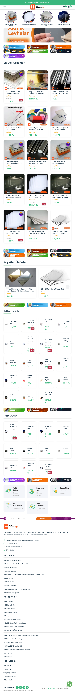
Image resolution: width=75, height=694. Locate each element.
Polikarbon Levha (10, 626)
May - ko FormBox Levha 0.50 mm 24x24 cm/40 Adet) (37, 93)
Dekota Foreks (9, 622)
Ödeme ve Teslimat (10, 596)
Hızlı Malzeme (51, 690)
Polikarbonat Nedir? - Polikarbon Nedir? (17, 600)
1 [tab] (8, 40)
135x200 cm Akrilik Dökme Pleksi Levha (13, 196)
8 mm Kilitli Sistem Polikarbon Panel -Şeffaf (13, 357)
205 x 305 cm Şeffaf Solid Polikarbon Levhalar (60, 129)
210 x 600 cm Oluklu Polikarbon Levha (13, 93)
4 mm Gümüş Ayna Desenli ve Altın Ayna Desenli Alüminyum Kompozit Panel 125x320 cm (20, 290)
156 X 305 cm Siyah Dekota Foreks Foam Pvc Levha (48, 409)
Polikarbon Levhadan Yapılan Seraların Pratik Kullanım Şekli (24, 586)
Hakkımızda (8, 589)
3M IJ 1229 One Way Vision (13, 664)
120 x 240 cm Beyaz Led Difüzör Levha (48, 356)
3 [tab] (12, 40)
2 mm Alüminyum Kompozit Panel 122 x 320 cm (14, 162)
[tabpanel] (37, 35)
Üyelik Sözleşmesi (10, 578)
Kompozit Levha (10, 630)
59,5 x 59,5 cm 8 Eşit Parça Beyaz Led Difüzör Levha (36, 196)
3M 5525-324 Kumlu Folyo (13, 661)
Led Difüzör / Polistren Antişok (15, 637)
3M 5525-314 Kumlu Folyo (13, 657)
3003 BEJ (8, 675)
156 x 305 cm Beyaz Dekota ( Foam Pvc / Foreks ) (37, 232)
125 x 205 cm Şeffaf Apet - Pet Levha (59, 232)
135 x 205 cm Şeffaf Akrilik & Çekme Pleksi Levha (30, 438)
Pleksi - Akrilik (9, 619)
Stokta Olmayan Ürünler (12, 633)
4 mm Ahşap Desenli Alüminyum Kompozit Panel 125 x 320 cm (66, 457)
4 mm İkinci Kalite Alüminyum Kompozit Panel (31, 377)
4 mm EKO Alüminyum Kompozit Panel (48, 459)
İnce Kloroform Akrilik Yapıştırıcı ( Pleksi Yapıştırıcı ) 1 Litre (48, 375)
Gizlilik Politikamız (10, 593)
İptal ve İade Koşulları (11, 604)
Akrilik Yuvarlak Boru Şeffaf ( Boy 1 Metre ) (60, 93)
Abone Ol (43, 520)
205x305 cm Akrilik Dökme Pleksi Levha (60, 196)
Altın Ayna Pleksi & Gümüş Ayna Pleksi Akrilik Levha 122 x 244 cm (48, 394)
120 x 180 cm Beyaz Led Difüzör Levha (13, 232)
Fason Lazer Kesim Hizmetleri (14, 640)
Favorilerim (8, 681)
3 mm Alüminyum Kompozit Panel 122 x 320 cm (60, 162)
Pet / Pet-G (8, 615)
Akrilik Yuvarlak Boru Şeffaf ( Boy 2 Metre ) (66, 394)
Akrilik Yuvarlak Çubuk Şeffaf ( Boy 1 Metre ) (37, 162)
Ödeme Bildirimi (10, 678)
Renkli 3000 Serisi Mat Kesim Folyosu (17, 668)
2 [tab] (10, 40)
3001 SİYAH (8, 671)
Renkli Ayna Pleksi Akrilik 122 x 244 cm (36, 129)
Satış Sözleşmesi (10, 582)
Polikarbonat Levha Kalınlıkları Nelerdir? (18, 575)
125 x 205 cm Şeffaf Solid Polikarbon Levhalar (48, 335)
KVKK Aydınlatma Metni (12, 571)
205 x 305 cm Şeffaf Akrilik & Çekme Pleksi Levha (13, 391)
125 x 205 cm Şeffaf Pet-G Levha (13, 129)
